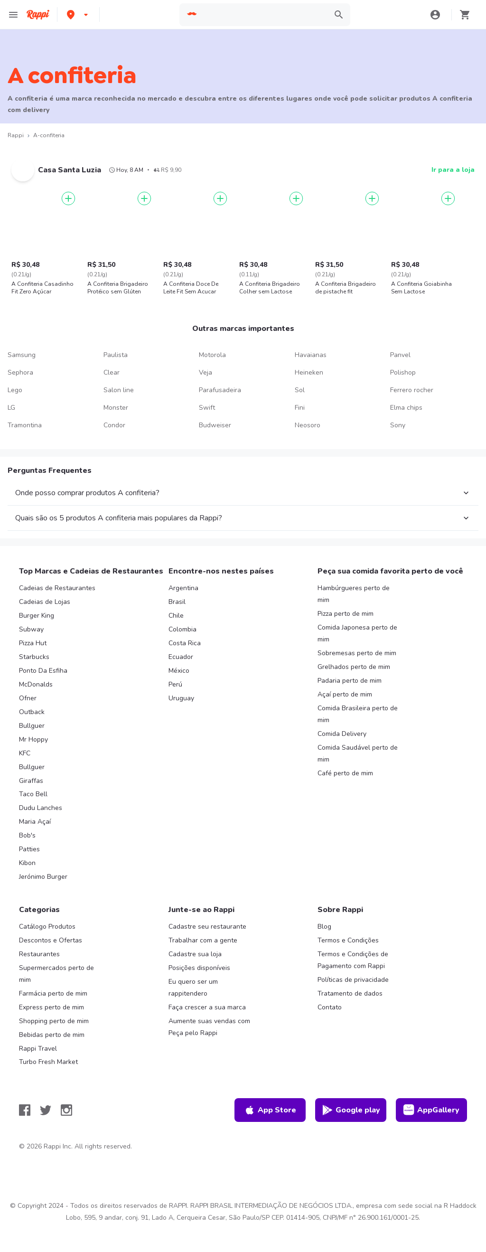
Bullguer (32, 725)
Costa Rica (184, 643)
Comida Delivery (342, 733)
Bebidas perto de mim (51, 1034)
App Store (270, 1110)
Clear (111, 372)
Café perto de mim (345, 773)
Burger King (36, 615)
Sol (300, 390)
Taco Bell (33, 794)
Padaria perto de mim (350, 680)
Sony (397, 425)
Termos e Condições (348, 940)
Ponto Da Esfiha (43, 670)
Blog (324, 926)
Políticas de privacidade (353, 979)
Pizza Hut (33, 643)
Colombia (182, 629)
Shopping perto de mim (54, 1021)
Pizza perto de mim (346, 613)
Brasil (177, 601)
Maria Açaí (35, 821)
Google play (351, 1110)
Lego (15, 390)
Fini (300, 407)
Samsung (22, 354)
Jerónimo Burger (43, 876)
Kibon (27, 862)
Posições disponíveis (199, 967)
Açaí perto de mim (345, 694)
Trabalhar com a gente (202, 940)
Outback (32, 711)
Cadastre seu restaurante (207, 926)
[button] (78, 14)
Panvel (400, 354)
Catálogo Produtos (47, 926)
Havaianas (311, 354)
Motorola (212, 354)
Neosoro (307, 425)
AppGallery (431, 1110)
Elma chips (406, 407)
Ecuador (180, 656)
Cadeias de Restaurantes (57, 588)
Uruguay (181, 698)
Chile (176, 615)
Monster (115, 407)
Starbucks (34, 656)
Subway (31, 629)
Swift (207, 407)
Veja (205, 372)
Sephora (20, 372)
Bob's (27, 835)
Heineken (309, 372)
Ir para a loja (453, 169)
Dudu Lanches (40, 807)
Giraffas (31, 780)
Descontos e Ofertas (50, 940)
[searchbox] (262, 14)
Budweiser (215, 425)
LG (11, 407)
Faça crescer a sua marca (207, 1007)
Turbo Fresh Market (48, 1061)
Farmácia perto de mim (53, 993)
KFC (24, 753)
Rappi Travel (38, 1048)
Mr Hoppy (33, 739)
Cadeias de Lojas (44, 601)
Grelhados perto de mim (354, 666)
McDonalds (36, 684)
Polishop (403, 372)
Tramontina (25, 425)
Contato (330, 1007)
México (178, 670)
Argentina (183, 588)
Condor (114, 425)
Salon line (118, 390)
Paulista (115, 354)
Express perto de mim (51, 1007)
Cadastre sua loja (195, 954)
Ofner (28, 698)
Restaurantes (39, 954)
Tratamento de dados (350, 993)
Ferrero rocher (411, 390)
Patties (29, 849)
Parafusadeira (220, 390)
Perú (175, 684)
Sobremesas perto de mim (357, 653)
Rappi (16, 135)
